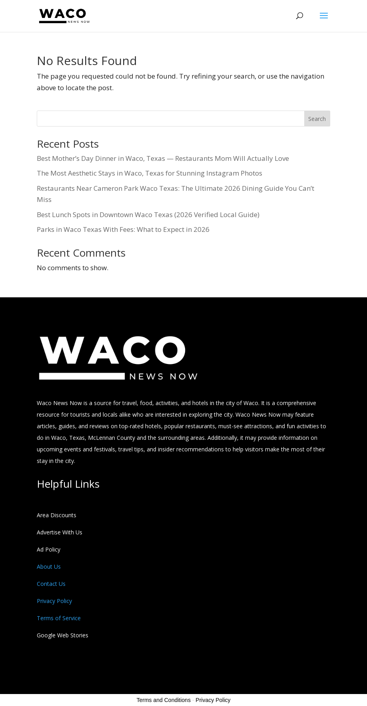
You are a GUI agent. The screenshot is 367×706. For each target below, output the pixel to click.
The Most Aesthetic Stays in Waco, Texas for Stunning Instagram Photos (149, 173)
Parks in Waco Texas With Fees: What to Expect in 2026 (123, 229)
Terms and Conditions (164, 700)
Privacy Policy (212, 700)
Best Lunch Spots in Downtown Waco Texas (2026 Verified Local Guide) (148, 214)
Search (317, 119)
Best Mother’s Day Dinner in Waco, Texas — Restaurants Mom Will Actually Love (163, 158)
